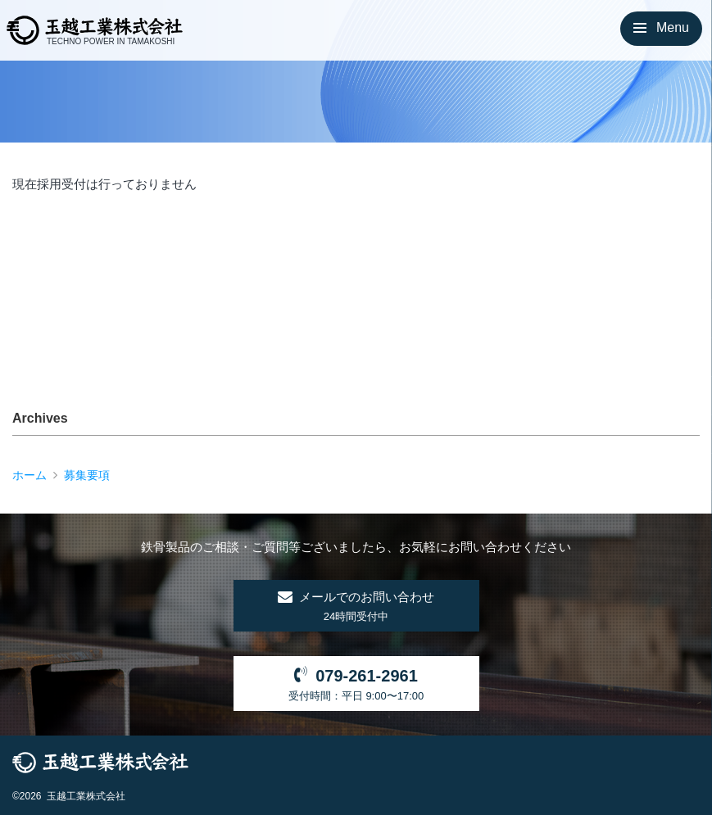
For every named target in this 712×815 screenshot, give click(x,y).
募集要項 (87, 475)
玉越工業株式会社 (86, 796)
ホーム (29, 475)
